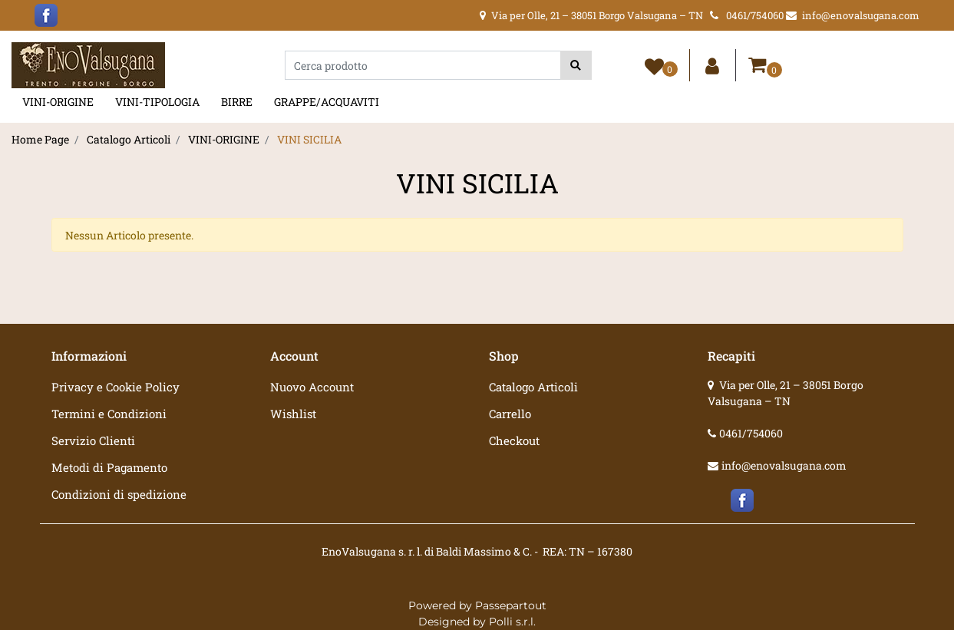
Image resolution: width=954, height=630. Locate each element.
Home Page (40, 139)
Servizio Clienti (93, 440)
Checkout (514, 440)
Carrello (510, 413)
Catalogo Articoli (128, 139)
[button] (576, 65)
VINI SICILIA (309, 139)
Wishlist (293, 413)
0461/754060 (751, 433)
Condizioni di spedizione (119, 494)
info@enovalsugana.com (784, 465)
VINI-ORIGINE (58, 101)
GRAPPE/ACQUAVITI (326, 101)
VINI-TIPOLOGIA (157, 101)
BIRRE (237, 101)
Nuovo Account (312, 386)
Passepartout (510, 605)
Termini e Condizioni (109, 413)
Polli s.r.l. (512, 621)
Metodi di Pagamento (109, 467)
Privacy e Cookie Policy (115, 386)
